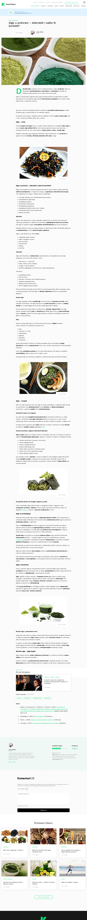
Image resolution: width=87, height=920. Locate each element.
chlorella (27, 698)
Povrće (34, 879)
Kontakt (48, 2)
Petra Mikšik (12, 749)
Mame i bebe (69, 6)
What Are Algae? (38, 716)
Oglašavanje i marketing (57, 2)
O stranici (35, 2)
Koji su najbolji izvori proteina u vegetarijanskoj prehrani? (70, 851)
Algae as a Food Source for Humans (41, 720)
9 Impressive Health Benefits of (42, 723)
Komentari (24, 778)
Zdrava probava (35, 6)
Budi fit (62, 6)
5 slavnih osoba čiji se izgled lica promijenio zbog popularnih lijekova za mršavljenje (55, 681)
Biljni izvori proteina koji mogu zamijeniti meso (41, 851)
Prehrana (50, 6)
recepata (24, 510)
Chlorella (55, 723)
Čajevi (63, 879)
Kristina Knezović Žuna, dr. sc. (22, 13)
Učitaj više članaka (43, 897)
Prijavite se (43, 810)
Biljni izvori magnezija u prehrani (13, 850)
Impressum (41, 2)
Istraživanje (19, 539)
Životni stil (76, 6)
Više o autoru (12, 761)
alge (19, 698)
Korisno (83, 6)
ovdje (43, 427)
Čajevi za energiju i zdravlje (69, 882)
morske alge (37, 698)
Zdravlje (43, 6)
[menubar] (84, 2)
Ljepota (56, 6)
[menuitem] (84, 2)
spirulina (47, 698)
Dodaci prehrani (13, 20)
